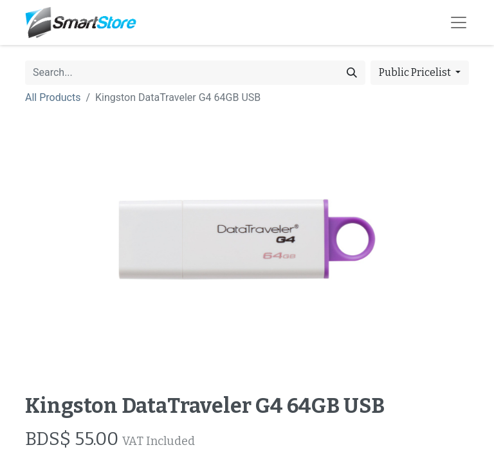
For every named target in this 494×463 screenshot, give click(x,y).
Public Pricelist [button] (416, 72)
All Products (52, 97)
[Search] (351, 72)
